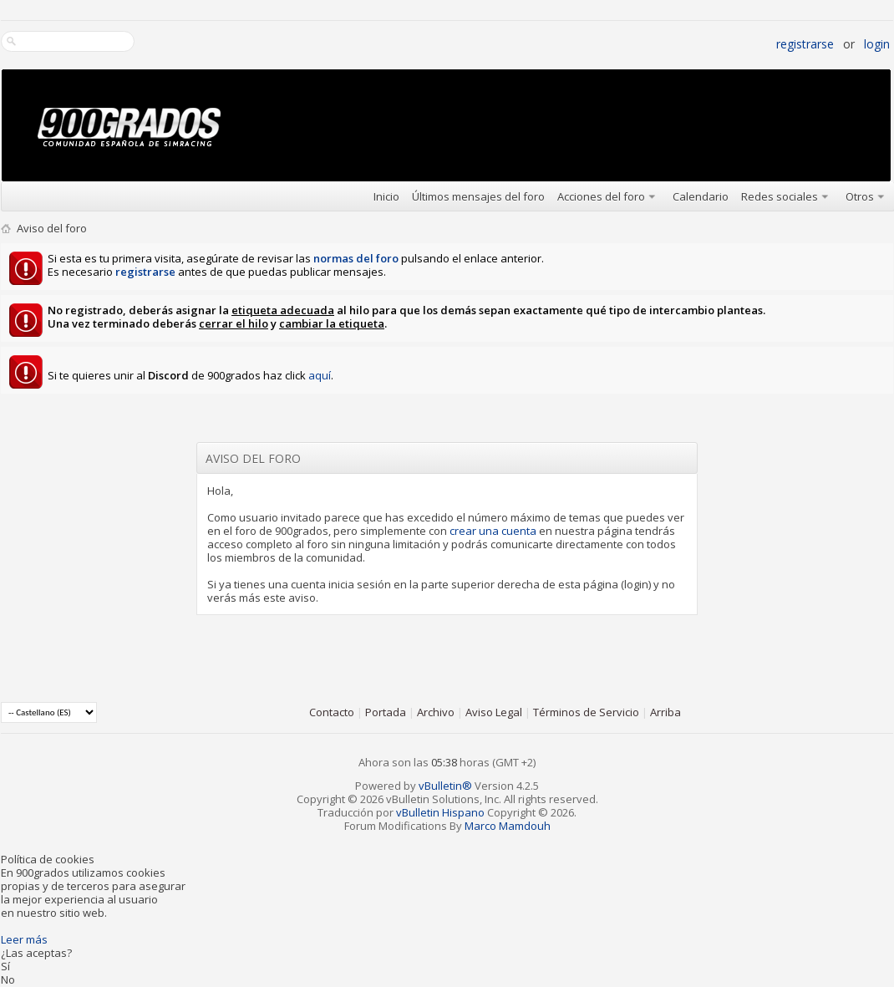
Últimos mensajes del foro (478, 196)
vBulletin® (445, 785)
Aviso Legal (493, 712)
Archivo (436, 712)
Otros (860, 196)
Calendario (701, 196)
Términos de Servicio (586, 712)
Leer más (24, 939)
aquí (319, 375)
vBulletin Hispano (440, 812)
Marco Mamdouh (508, 825)
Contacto (331, 712)
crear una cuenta (493, 530)
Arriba (665, 712)
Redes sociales (779, 196)
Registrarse (805, 44)
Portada (385, 712)
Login (877, 44)
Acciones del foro (601, 196)
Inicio (386, 196)
